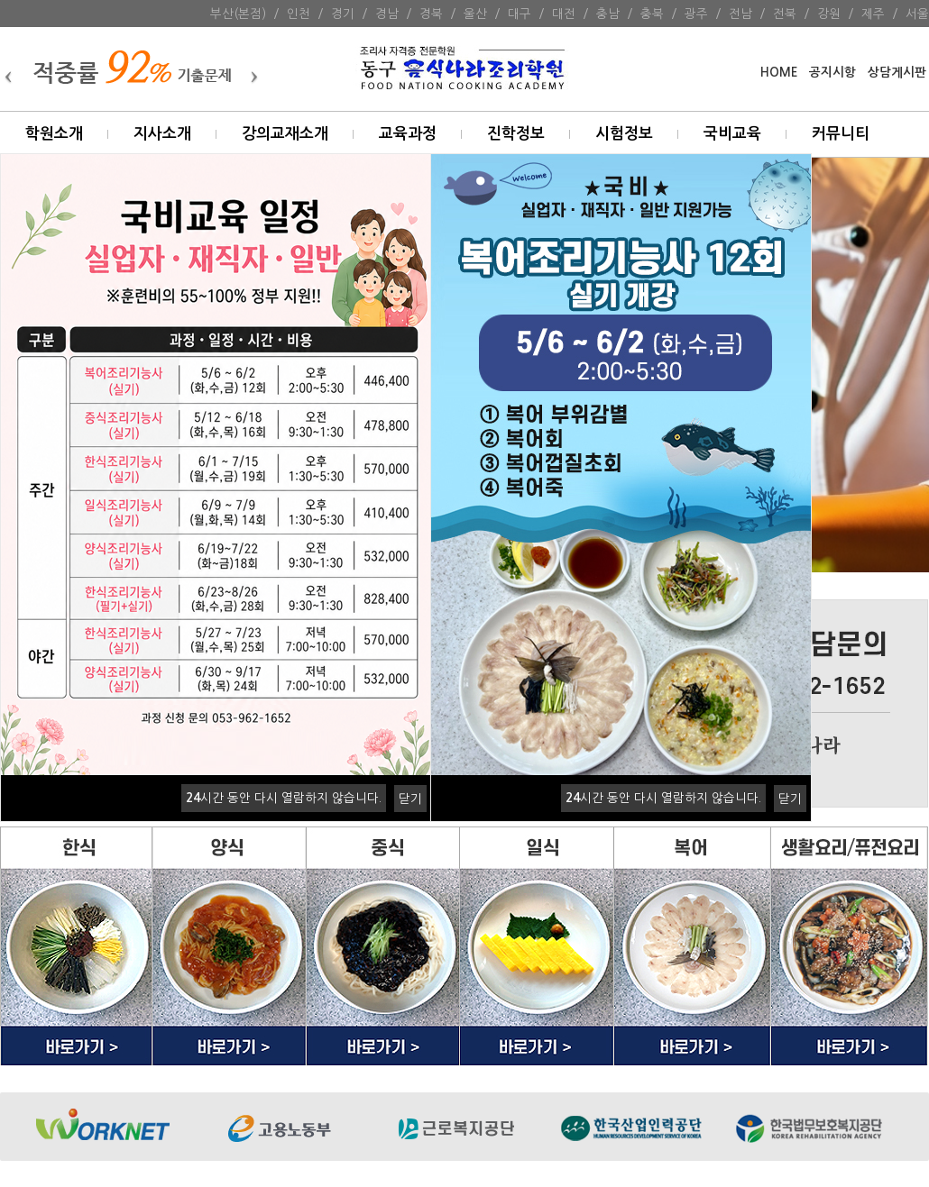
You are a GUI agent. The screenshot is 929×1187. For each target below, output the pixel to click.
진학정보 (516, 134)
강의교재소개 (285, 134)
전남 (740, 13)
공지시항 (832, 72)
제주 (873, 13)
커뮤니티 (840, 134)
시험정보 (624, 134)
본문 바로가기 (0, 0)
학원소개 (54, 134)
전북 (784, 13)
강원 (829, 13)
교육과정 (408, 134)
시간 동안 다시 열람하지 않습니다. (284, 797)
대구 (519, 13)
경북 (431, 13)
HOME (778, 72)
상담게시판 (897, 72)
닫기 (410, 798)
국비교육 (732, 134)
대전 (563, 13)
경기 (342, 13)
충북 (652, 13)
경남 (387, 13)
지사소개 (162, 134)
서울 (917, 13)
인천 (298, 13)
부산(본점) (238, 13)
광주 (696, 13)
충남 (608, 13)
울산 (475, 13)
